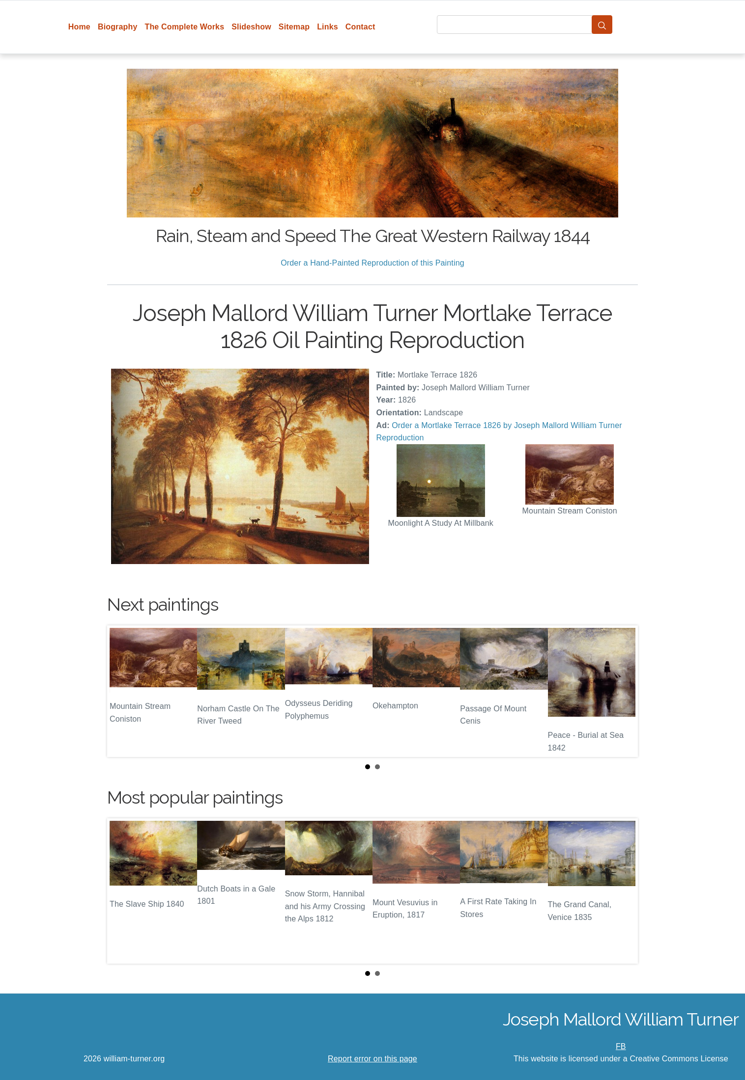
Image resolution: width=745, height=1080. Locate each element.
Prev (122, 691)
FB (621, 1046)
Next (622, 691)
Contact (360, 27)
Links (327, 27)
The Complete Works (184, 27)
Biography (118, 27)
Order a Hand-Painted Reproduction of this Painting (372, 263)
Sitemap (294, 27)
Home (79, 27)
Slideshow (251, 27)
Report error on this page (372, 1058)
